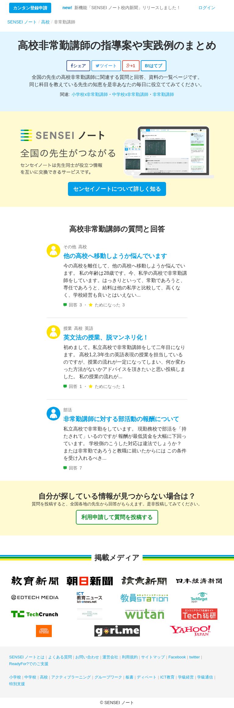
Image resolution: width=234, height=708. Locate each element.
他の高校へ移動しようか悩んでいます (115, 256)
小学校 (15, 677)
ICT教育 (167, 677)
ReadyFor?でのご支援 (28, 663)
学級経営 (186, 677)
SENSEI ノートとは (26, 657)
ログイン (206, 7)
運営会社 (110, 657)
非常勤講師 (163, 94)
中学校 (30, 677)
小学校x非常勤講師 (90, 94)
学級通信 (205, 677)
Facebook (177, 657)
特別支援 (17, 684)
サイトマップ (153, 657)
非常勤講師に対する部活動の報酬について (121, 419)
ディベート (147, 677)
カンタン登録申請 (30, 7)
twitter (194, 657)
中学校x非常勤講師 (130, 94)
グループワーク (108, 677)
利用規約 (130, 657)
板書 (129, 677)
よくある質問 (60, 657)
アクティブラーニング (71, 677)
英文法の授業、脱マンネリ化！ (106, 337)
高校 (44, 677)
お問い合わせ (87, 657)
